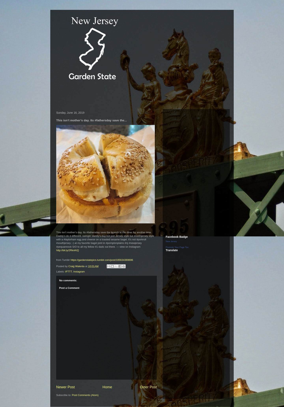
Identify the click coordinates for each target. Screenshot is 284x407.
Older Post (148, 387)
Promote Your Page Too (177, 247)
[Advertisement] (126, 95)
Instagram (79, 271)
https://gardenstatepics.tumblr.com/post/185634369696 (102, 259)
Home (107, 387)
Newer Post (65, 387)
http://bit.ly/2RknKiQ (67, 250)
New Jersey (171, 241)
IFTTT (68, 271)
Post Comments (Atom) (85, 395)
